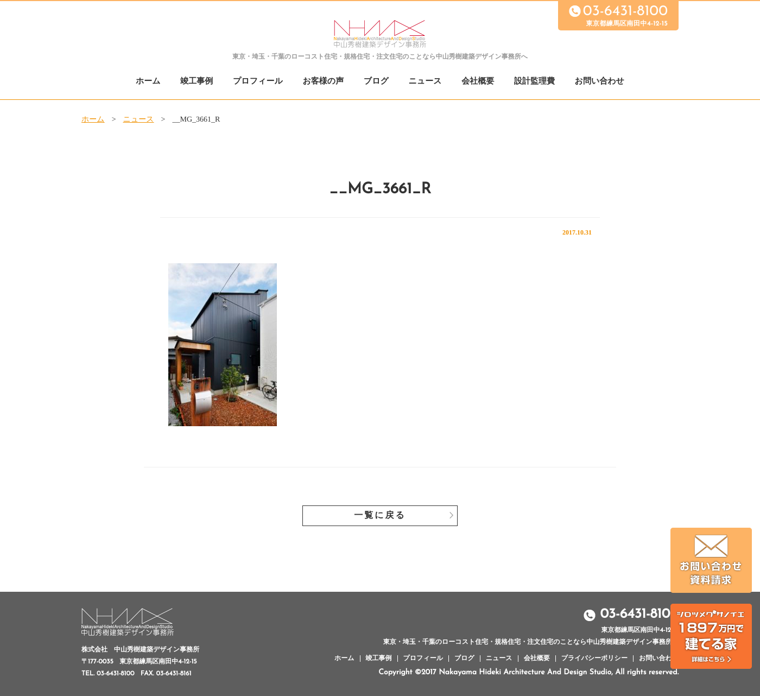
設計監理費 (534, 82)
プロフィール (258, 82)
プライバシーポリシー (594, 658)
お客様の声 (323, 82)
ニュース (425, 82)
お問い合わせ (599, 82)
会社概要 (477, 82)
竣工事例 (196, 82)
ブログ (376, 82)
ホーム (148, 82)
